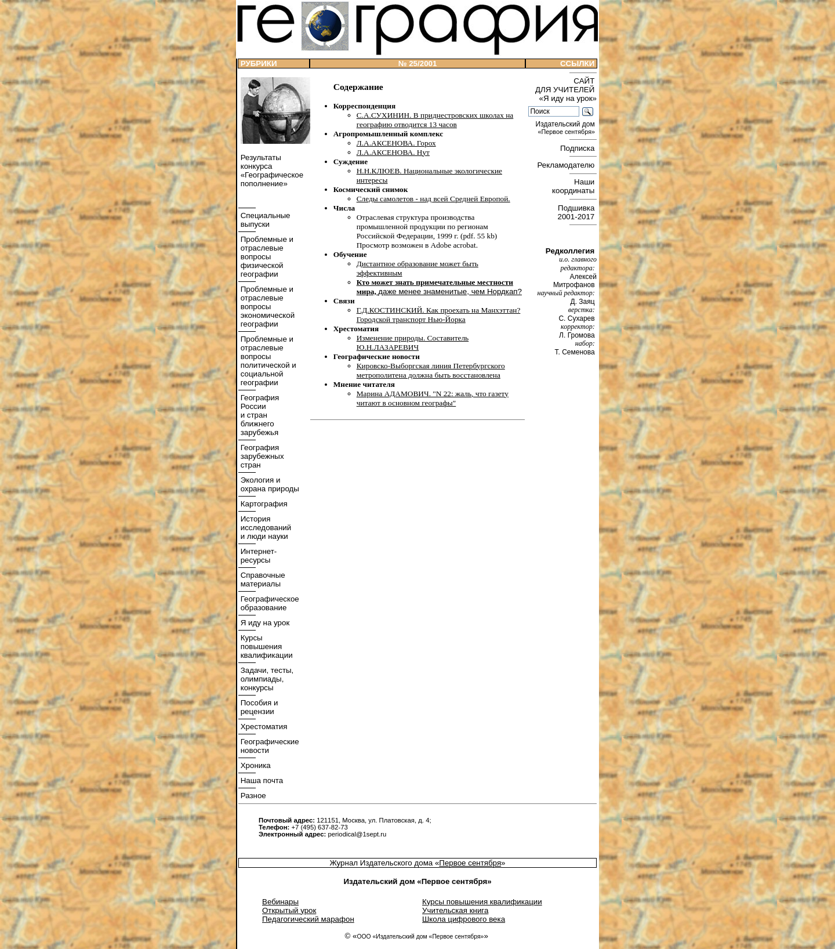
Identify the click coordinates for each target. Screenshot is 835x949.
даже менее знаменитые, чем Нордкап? (450, 291)
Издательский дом (566, 128)
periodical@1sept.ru (357, 834)
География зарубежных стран (261, 456)
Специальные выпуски (264, 220)
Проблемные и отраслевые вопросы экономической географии (266, 306)
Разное (252, 795)
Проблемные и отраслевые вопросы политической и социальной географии (267, 361)
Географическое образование (268, 603)
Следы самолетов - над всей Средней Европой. (433, 198)
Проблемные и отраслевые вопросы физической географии (265, 256)
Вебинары (280, 901)
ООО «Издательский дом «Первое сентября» (420, 936)
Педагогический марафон (308, 919)
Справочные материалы (261, 579)
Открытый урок (289, 910)
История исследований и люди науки (264, 528)
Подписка (578, 148)
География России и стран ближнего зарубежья (258, 415)
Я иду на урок (263, 622)
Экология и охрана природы (268, 484)
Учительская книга (455, 910)
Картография (263, 503)
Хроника (254, 765)
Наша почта (260, 780)
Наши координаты (574, 186)
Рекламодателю (567, 165)
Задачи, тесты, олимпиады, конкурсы (265, 679)
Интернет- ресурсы (257, 555)
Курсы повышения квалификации (265, 646)
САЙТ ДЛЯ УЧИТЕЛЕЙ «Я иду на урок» (566, 90)
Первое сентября (470, 863)
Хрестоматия (263, 726)
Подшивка (577, 212)
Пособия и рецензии (258, 707)
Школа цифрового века (463, 919)
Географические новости (268, 746)
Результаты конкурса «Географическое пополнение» (270, 170)
